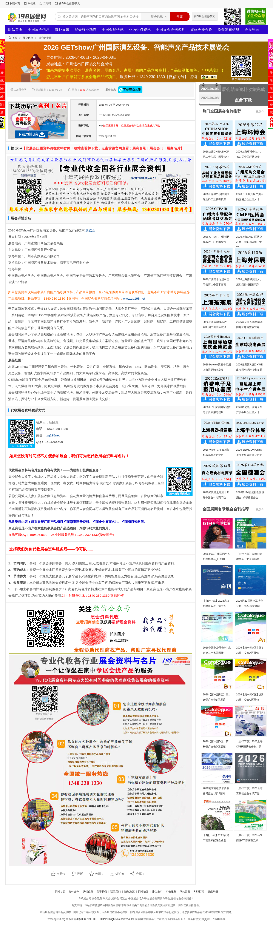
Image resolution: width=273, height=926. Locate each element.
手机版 (31, 3)
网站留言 (185, 891)
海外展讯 (62, 29)
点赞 (61, 873)
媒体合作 (74, 891)
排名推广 (157, 891)
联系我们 (115, 891)
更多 (260, 111)
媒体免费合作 (201, 29)
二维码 (47, 3)
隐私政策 (129, 891)
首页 (14, 37)
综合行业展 (45, 37)
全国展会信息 (39, 29)
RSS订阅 (199, 891)
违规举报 (213, 891)
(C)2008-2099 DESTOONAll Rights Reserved (102, 919)
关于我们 (102, 891)
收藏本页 (15, 3)
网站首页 (15, 29)
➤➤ (130, 125)
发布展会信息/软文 (69, 3)
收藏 (99, 873)
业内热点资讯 (140, 29)
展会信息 (28, 37)
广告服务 (171, 891)
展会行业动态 (86, 29)
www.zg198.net (107, 136)
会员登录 (252, 29)
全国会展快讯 (113, 29)
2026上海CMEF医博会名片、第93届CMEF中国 (249, 242)
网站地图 (143, 891)
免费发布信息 (228, 29)
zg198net (53, 435)
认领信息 (88, 891)
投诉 (80, 873)
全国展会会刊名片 (170, 29)
